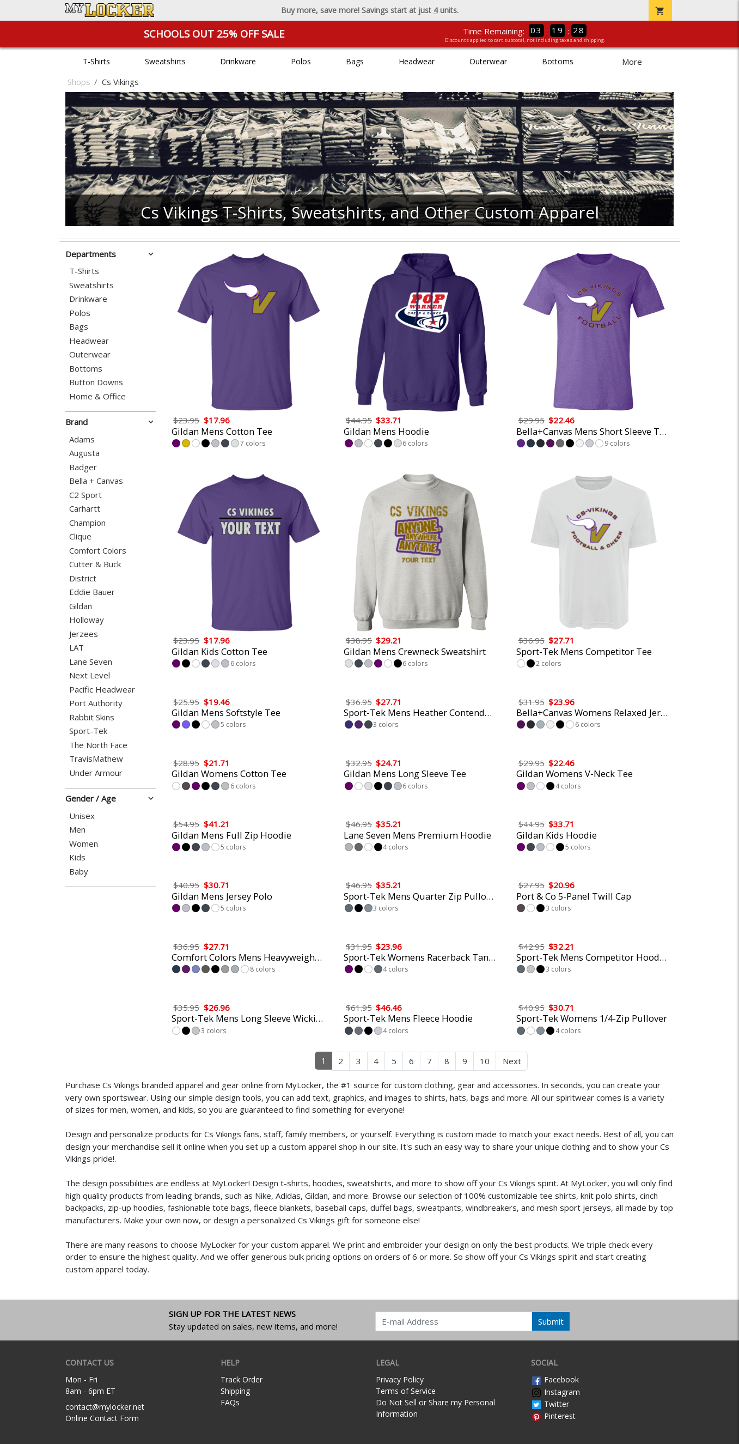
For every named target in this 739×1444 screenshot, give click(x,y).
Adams (82, 439)
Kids (77, 857)
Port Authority (96, 703)
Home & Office (97, 396)
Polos (301, 61)
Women (83, 843)
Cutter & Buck (95, 564)
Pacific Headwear (102, 689)
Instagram (555, 1392)
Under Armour (96, 773)
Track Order (241, 1379)
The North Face (98, 745)
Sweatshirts (165, 61)
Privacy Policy (400, 1379)
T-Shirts (96, 61)
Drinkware (238, 61)
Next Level (89, 675)
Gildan (80, 606)
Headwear (417, 61)
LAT (76, 647)
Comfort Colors (97, 550)
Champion (87, 522)
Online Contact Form (102, 1418)
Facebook (555, 1379)
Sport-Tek (88, 731)
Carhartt (84, 508)
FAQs (230, 1402)
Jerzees (83, 634)
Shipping (235, 1391)
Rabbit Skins (91, 717)
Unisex (82, 816)
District (82, 578)
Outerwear (488, 61)
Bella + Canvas (96, 481)
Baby (78, 871)
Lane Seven (90, 661)
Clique (80, 536)
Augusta (84, 453)
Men (77, 829)
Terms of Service (406, 1391)
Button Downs (96, 382)
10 (485, 1060)
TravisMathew (96, 758)
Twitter (550, 1404)
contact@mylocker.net (104, 1406)
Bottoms (557, 61)
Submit (551, 1321)
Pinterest (553, 1416)
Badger (83, 467)
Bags (355, 61)
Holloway (86, 619)
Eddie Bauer (92, 592)
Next (512, 1060)
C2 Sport (85, 495)
